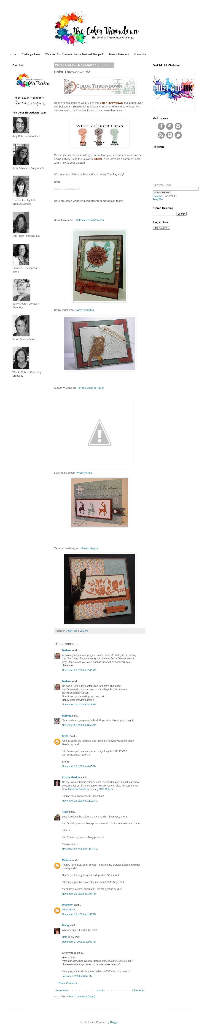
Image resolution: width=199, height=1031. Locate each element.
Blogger (114, 1022)
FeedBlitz (158, 199)
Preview (157, 196)
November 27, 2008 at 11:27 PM (80, 849)
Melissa (66, 860)
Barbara (66, 715)
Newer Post (61, 990)
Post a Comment (67, 983)
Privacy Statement (119, 54)
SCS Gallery (106, 789)
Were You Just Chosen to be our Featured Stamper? (74, 54)
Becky (65, 925)
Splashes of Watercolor (90, 219)
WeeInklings (84, 472)
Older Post (138, 990)
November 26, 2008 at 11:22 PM (80, 800)
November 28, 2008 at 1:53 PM (79, 914)
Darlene (67, 650)
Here (64, 937)
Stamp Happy (89, 548)
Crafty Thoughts (84, 309)
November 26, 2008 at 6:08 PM (79, 766)
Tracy (65, 811)
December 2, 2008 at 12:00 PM (79, 941)
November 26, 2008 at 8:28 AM (79, 704)
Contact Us (140, 54)
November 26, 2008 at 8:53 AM (79, 725)
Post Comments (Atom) (82, 996)
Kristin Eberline (71, 777)
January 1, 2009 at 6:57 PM (77, 976)
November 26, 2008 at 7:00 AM (79, 670)
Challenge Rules (31, 54)
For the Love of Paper (90, 387)
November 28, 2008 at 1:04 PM (79, 893)
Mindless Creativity (78, 789)
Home (13, 54)
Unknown (67, 904)
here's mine (68, 909)
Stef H (65, 736)
